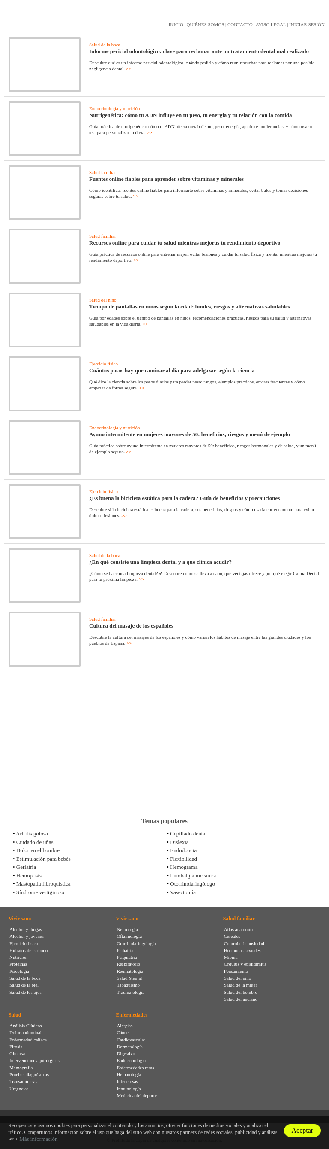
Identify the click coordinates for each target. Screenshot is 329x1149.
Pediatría (125, 950)
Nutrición (18, 957)
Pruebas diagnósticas (29, 1074)
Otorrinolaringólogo (192, 883)
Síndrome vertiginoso (40, 892)
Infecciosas (127, 1081)
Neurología (127, 929)
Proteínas (18, 963)
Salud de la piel (24, 984)
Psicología (19, 971)
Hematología (129, 1074)
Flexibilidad (183, 859)
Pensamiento (236, 971)
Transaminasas (23, 1081)
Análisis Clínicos (25, 1025)
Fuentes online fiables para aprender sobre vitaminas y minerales (166, 179)
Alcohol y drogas (25, 929)
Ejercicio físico (103, 363)
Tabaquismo (128, 984)
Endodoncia (183, 850)
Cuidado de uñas (35, 842)
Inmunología (129, 1088)
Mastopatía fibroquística (43, 883)
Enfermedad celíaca (28, 1039)
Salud (15, 1015)
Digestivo (126, 1053)
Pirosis (15, 1046)
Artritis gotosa (32, 833)
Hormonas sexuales (242, 950)
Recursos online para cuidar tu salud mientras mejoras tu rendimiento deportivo (185, 242)
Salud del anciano (240, 999)
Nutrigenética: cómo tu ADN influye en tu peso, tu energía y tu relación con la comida (190, 115)
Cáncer (123, 1032)
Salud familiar (102, 172)
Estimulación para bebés (43, 859)
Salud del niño (103, 299)
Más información (38, 1139)
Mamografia (21, 1067)
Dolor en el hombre (38, 850)
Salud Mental (129, 978)
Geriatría (26, 867)
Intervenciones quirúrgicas (34, 1060)
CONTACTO (240, 24)
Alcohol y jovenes (26, 936)
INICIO (176, 24)
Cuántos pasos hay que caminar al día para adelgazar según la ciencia (171, 370)
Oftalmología (129, 936)
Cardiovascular (131, 1039)
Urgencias (18, 1088)
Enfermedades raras (135, 1067)
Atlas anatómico (239, 929)
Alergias (124, 1025)
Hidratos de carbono (28, 950)
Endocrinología (131, 1060)
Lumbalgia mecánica (193, 875)
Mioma (231, 957)
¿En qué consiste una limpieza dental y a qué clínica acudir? (160, 562)
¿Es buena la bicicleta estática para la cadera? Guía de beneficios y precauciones (184, 498)
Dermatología (129, 1046)
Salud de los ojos (25, 992)
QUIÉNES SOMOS (205, 24)
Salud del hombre (240, 992)
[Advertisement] (164, 744)
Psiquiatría (127, 957)
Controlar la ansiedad (244, 943)
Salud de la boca (104, 44)
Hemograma (183, 867)
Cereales (232, 936)
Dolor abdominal (25, 1032)
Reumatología (130, 971)
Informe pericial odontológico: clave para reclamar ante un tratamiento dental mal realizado (199, 51)
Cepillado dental (188, 833)
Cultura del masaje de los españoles (131, 625)
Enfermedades (131, 1015)
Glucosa (17, 1053)
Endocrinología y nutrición (114, 108)
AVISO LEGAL (271, 24)
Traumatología (130, 992)
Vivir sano (20, 919)
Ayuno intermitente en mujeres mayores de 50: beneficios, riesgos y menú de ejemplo (189, 434)
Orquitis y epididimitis (245, 963)
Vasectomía (183, 892)
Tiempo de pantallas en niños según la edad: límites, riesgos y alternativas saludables (189, 306)
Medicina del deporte (136, 1095)
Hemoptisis (29, 875)
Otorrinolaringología (136, 943)
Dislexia (179, 842)
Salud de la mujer (240, 984)
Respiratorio (128, 963)
